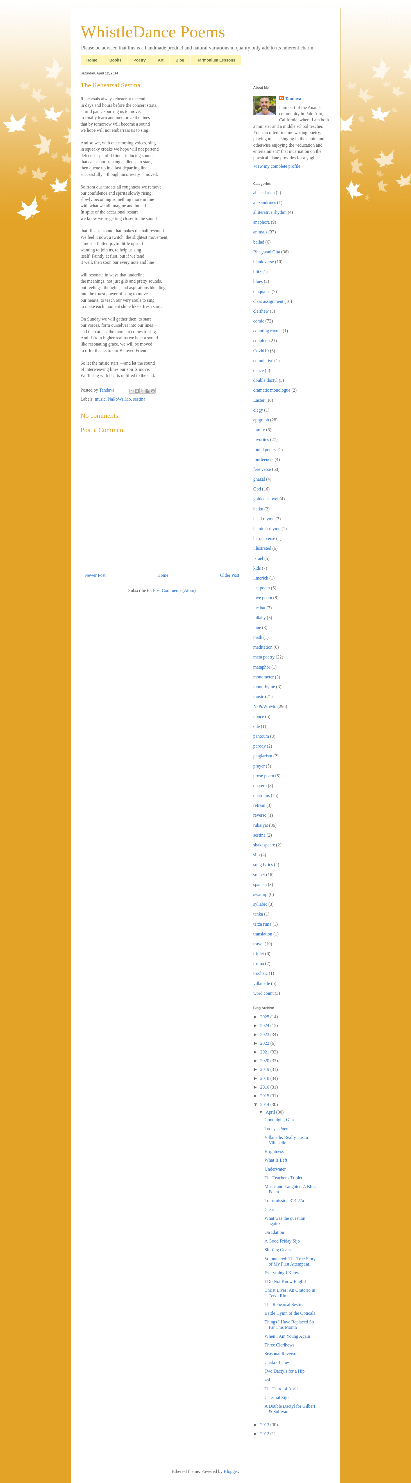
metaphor (261, 667)
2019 (265, 1069)
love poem (262, 597)
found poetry (264, 449)
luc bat (259, 607)
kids (257, 568)
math (257, 637)
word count (263, 993)
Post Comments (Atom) (174, 590)
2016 (265, 1087)
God (257, 489)
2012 (265, 1433)
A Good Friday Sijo (282, 1241)
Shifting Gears (277, 1249)
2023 (265, 1034)
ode (256, 726)
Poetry (139, 60)
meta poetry (264, 657)
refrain (259, 805)
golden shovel (265, 498)
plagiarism (263, 755)
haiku (258, 509)
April (270, 1112)
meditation (263, 647)
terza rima (262, 924)
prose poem (263, 775)
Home (92, 60)
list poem (261, 587)
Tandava (293, 98)
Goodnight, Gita (279, 1119)
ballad (258, 242)
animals (260, 232)
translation (263, 934)
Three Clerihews (279, 1345)
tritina (258, 963)
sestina (139, 399)
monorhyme (264, 686)
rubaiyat (260, 825)
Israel (258, 558)
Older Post (229, 575)
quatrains (261, 795)
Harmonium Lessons (215, 60)
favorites (261, 439)
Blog (180, 60)
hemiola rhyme (266, 528)
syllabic (260, 904)
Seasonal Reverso (280, 1353)
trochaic (260, 973)
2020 (265, 1060)
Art (161, 60)
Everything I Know (281, 1272)
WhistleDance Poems (153, 31)
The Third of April (281, 1388)
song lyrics (263, 864)
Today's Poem (276, 1128)
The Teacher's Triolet (283, 1177)
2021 (265, 1052)
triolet (258, 953)
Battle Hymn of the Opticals (289, 1313)
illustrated (262, 548)
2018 (265, 1078)
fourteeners (263, 459)
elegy (258, 410)
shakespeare (264, 844)
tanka (258, 914)
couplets (260, 340)
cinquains (262, 291)
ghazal (259, 479)
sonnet (259, 874)
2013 (265, 1424)
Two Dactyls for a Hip (284, 1371)
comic (258, 321)
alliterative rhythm (270, 212)
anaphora (261, 222)
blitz (257, 271)
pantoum (261, 736)
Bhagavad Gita (266, 251)
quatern (260, 785)
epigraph (261, 419)
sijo (256, 854)
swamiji (260, 894)
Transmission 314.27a (284, 1200)
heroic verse (264, 538)
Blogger (231, 1471)
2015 (265, 1095)
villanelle (261, 983)
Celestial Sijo (276, 1397)
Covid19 (261, 350)
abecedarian (264, 192)
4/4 (267, 1379)
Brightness (273, 1151)
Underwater (275, 1169)
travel (258, 943)
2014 (265, 1104)
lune (257, 627)
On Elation (274, 1232)
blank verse (263, 261)
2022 (265, 1043)
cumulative (263, 360)
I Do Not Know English (285, 1281)
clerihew (261, 311)
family (259, 429)
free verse (262, 469)
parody (259, 746)
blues (258, 281)
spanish (260, 884)
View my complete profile (276, 166)
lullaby (259, 617)
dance (258, 370)
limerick (260, 578)
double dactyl (265, 380)
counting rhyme (267, 330)
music (100, 399)
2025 (265, 1016)
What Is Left (275, 1160)
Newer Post (95, 575)
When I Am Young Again (287, 1336)
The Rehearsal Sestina (284, 1304)
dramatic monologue (271, 390)
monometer (263, 676)
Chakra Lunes (276, 1362)
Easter (259, 400)
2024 (265, 1025)
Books (115, 60)
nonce (258, 716)
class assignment (268, 301)
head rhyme (263, 518)
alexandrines (264, 202)
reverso (260, 815)
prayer (259, 766)
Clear (269, 1209)
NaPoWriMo (119, 399)
